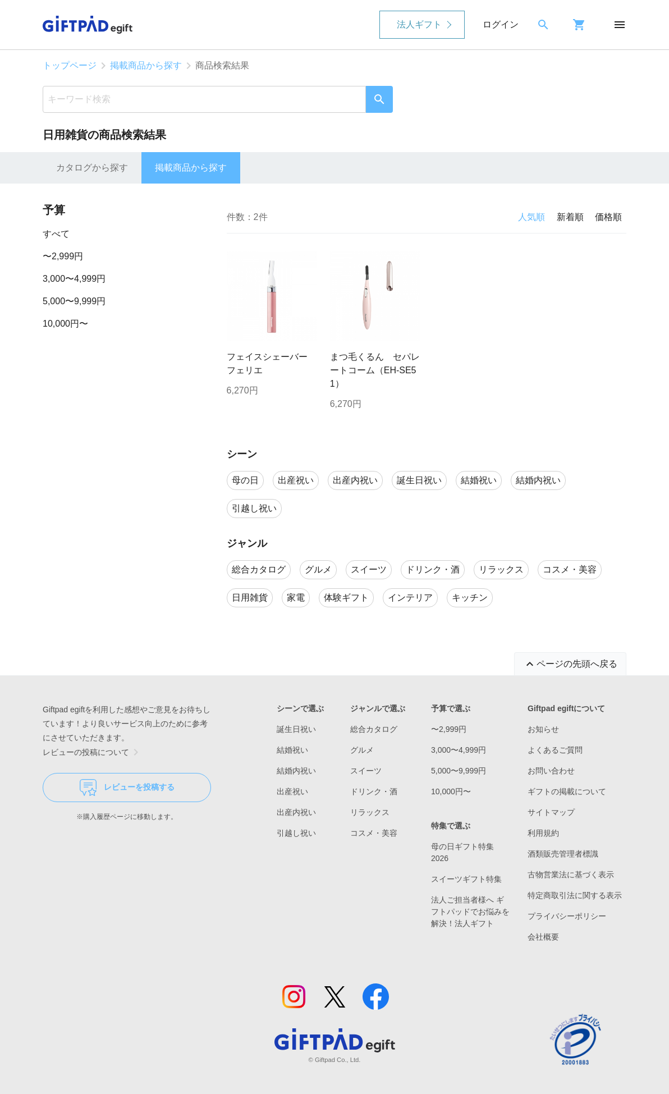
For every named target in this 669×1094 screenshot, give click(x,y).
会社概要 (543, 936)
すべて (56, 234)
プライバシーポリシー (567, 916)
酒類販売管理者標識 (563, 853)
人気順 (531, 217)
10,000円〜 (65, 323)
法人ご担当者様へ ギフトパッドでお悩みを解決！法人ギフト (470, 911)
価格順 (608, 217)
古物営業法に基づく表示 (571, 874)
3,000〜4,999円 (74, 278)
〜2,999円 (63, 256)
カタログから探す (92, 167)
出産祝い (292, 791)
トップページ (70, 65)
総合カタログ (373, 729)
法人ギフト (419, 24)
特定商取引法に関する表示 (575, 895)
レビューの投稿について (93, 752)
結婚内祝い (296, 770)
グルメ (362, 749)
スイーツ (366, 770)
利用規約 (543, 832)
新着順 (570, 217)
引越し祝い (296, 832)
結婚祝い (292, 749)
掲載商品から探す (146, 65)
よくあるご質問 (555, 749)
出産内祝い (296, 812)
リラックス (370, 812)
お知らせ (543, 729)
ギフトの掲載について (567, 791)
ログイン (501, 24)
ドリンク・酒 (373, 791)
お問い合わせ (551, 770)
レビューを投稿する (127, 787)
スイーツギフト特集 (466, 879)
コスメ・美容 (373, 832)
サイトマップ (551, 812)
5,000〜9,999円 (74, 301)
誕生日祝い (296, 729)
